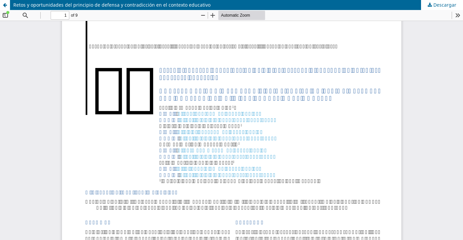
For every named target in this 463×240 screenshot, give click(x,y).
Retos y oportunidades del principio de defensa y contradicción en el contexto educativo (112, 5)
